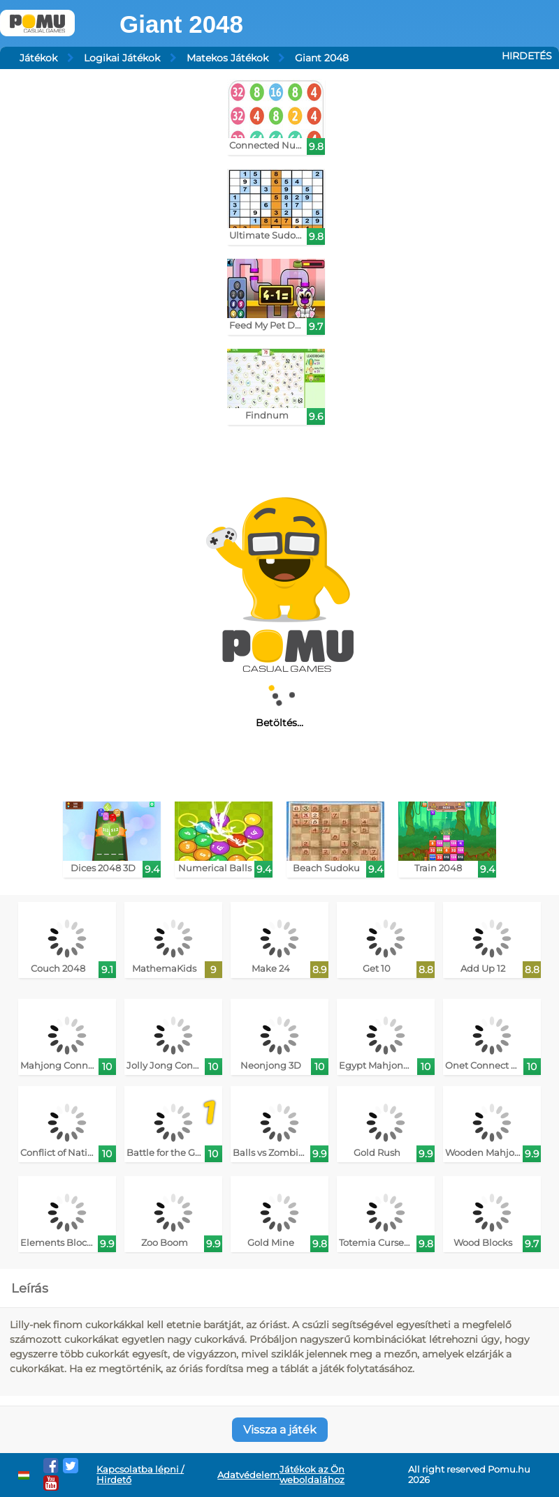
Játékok (38, 58)
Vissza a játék (280, 1429)
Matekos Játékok (227, 58)
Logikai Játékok (122, 58)
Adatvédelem (248, 1475)
